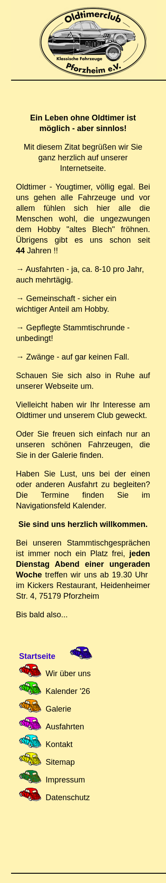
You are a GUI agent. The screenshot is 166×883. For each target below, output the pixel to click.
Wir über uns (68, 673)
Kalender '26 (68, 691)
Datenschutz (68, 797)
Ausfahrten (65, 726)
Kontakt (59, 744)
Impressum (65, 779)
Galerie (58, 709)
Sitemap (60, 762)
